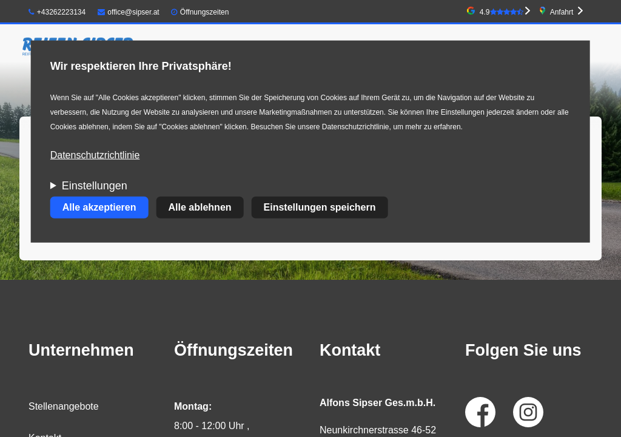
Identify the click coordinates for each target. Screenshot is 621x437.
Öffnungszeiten (204, 12)
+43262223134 (57, 12)
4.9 (501, 12)
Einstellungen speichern (320, 207)
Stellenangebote (64, 406)
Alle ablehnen (200, 207)
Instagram (528, 412)
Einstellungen (94, 186)
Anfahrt (562, 12)
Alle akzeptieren (99, 207)
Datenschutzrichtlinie (95, 155)
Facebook (480, 412)
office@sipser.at (128, 12)
